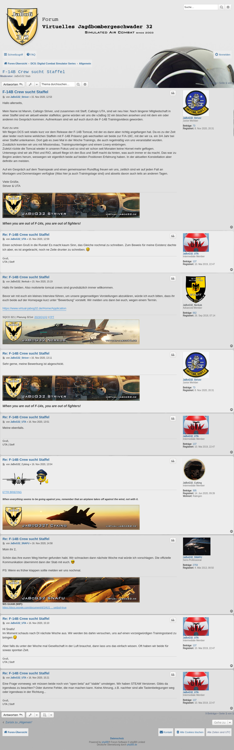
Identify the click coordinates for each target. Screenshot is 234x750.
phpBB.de (132, 744)
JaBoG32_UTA (191, 253)
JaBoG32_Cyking (192, 483)
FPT (51, 317)
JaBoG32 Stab (22, 76)
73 (194, 126)
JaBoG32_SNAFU (192, 557)
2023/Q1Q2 (40, 317)
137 (195, 261)
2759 (195, 565)
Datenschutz (117, 738)
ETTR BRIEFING (12, 492)
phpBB (105, 742)
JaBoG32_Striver (192, 118)
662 (195, 313)
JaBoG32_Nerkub (192, 305)
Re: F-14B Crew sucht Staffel (26, 234)
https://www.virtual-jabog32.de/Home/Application (34, 308)
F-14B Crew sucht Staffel (34, 71)
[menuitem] (30, 54)
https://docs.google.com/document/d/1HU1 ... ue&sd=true (34, 607)
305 (195, 490)
